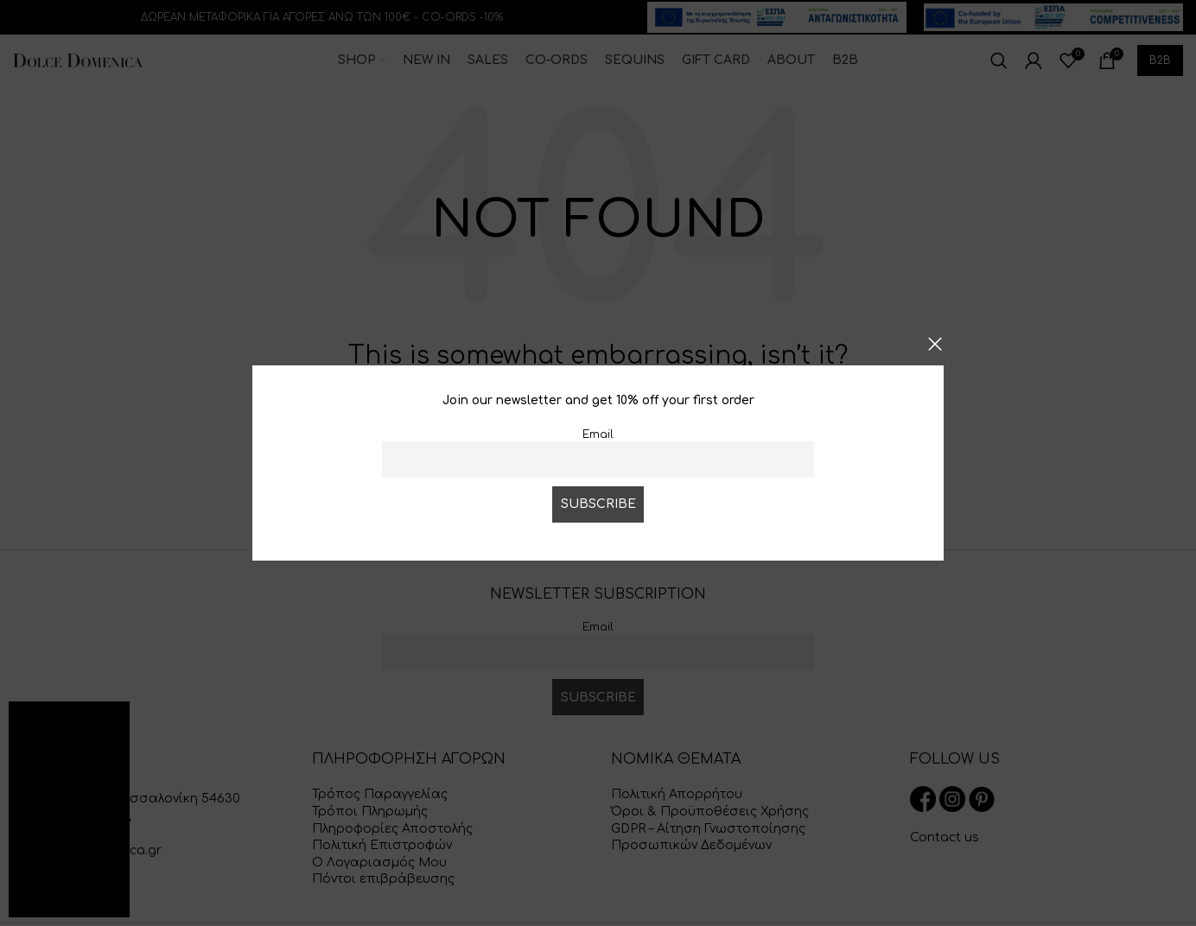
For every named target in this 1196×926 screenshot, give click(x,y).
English (36, 903)
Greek (80, 903)
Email (598, 434)
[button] (105, 725)
